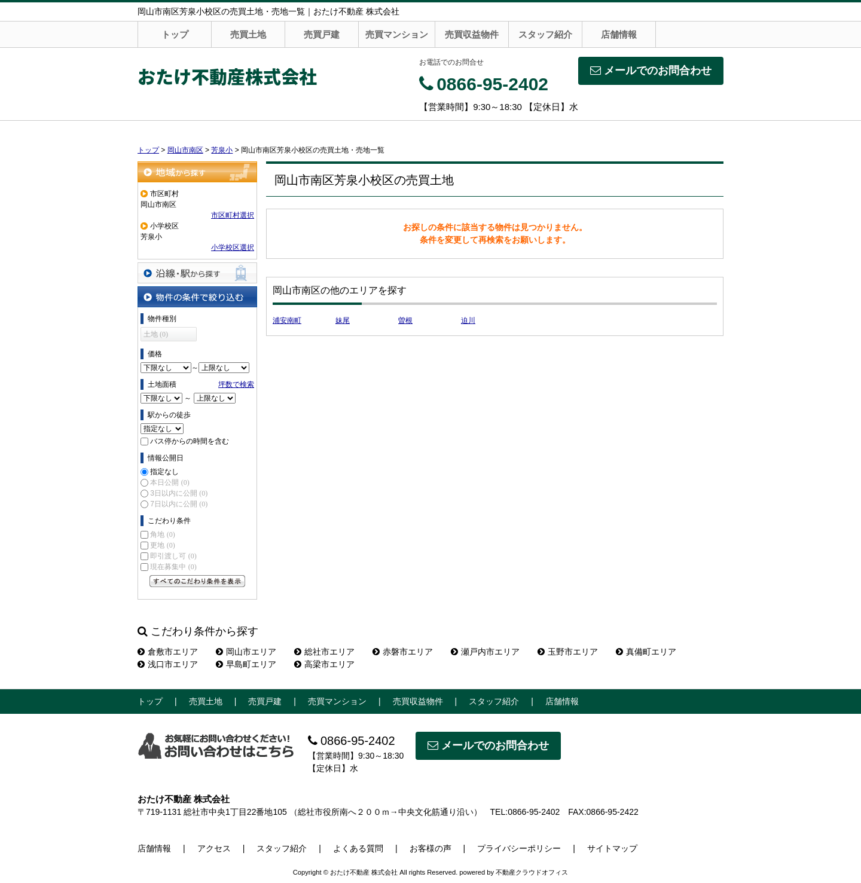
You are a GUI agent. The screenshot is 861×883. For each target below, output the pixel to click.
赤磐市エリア (403, 651)
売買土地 (248, 34)
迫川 (468, 320)
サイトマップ (612, 848)
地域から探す (197, 171)
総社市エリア (324, 651)
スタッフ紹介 (545, 34)
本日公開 (169, 482)
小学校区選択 (232, 247)
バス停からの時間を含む (189, 441)
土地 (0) (156, 334)
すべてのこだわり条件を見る (197, 581)
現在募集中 (173, 567)
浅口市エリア (168, 664)
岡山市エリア (246, 651)
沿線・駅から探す (197, 272)
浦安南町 (287, 320)
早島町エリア (246, 664)
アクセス (214, 848)
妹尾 (342, 320)
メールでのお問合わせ (651, 71)
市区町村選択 (232, 215)
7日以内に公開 (178, 504)
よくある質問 (358, 848)
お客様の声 (430, 848)
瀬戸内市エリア (485, 651)
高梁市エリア (324, 664)
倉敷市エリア (168, 651)
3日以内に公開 (178, 493)
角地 (162, 534)
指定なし (164, 472)
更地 (162, 545)
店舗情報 (619, 34)
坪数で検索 (236, 384)
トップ (174, 34)
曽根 (405, 320)
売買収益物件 (472, 34)
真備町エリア (646, 651)
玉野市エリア (568, 651)
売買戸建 (322, 34)
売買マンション (396, 34)
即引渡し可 (173, 556)
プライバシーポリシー (519, 848)
